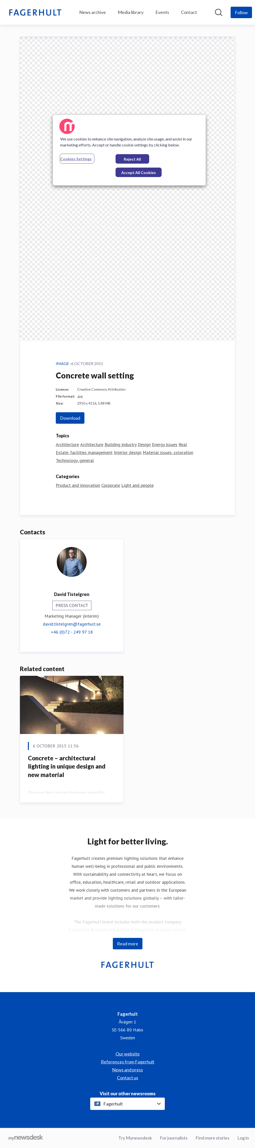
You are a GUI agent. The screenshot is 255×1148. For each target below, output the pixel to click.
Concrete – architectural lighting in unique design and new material (66, 766)
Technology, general (75, 460)
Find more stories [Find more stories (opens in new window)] (212, 1138)
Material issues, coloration (168, 452)
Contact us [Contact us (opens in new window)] (127, 1077)
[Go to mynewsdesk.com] (26, 1138)
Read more (127, 943)
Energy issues (164, 444)
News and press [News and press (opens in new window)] (127, 1069)
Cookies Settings (76, 158)
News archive (92, 12)
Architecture (67, 444)
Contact (189, 12)
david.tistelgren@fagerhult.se (72, 624)
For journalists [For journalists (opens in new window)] (174, 1138)
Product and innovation (78, 485)
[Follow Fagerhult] (241, 12)
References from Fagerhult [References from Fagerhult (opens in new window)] (127, 1061)
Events (162, 12)
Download (70, 418)
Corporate (110, 485)
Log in (243, 1138)
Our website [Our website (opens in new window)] (128, 1053)
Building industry (120, 444)
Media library (130, 12)
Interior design (127, 452)
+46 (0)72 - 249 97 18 (72, 632)
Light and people (137, 485)
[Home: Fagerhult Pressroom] (35, 12)
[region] (129, 150)
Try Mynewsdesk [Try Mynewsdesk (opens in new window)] (135, 1138)
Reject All (132, 159)
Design (144, 444)
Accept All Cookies (138, 172)
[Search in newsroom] (219, 12)
